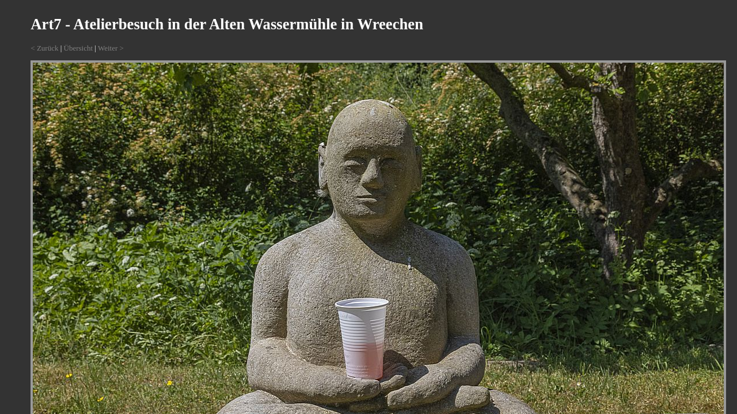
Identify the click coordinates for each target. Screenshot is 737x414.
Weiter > (111, 48)
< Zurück (44, 48)
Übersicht (78, 48)
